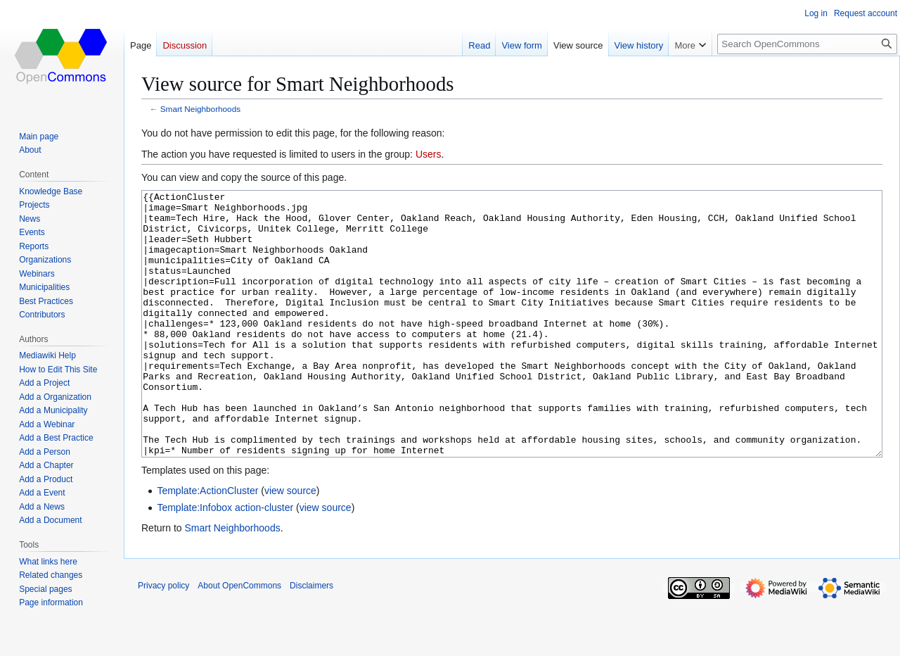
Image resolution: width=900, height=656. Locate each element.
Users (429, 154)
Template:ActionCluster (207, 543)
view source (290, 543)
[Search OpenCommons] (807, 44)
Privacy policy (163, 638)
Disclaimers (311, 638)
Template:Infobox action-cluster (225, 560)
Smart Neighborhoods (200, 108)
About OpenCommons (239, 638)
